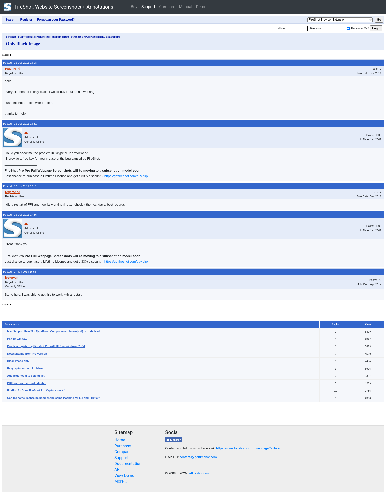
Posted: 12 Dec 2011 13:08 (20, 62)
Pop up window (17, 338)
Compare (167, 6)
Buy (134, 6)
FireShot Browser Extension (87, 36)
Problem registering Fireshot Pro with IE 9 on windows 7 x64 (46, 346)
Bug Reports (113, 36)
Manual (185, 6)
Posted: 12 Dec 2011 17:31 (20, 186)
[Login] (297, 28)
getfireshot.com (199, 473)
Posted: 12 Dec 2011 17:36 (20, 214)
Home (119, 440)
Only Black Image (23, 43)
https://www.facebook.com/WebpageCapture (248, 448)
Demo (201, 6)
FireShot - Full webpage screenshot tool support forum (37, 36)
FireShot (58, 7)
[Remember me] (348, 28)
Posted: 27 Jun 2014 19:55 (19, 271)
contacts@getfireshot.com (198, 457)
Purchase (122, 446)
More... (120, 481)
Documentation (127, 463)
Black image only (18, 360)
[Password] (335, 28)
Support (148, 6)
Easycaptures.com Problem (25, 368)
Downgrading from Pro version (27, 353)
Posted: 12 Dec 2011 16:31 (20, 123)
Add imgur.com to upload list (26, 375)
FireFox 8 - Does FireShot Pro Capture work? (36, 390)
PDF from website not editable (26, 383)
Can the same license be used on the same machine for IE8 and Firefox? (53, 397)
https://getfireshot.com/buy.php (126, 176)
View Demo (124, 475)
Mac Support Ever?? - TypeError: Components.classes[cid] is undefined (53, 331)
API (117, 469)
